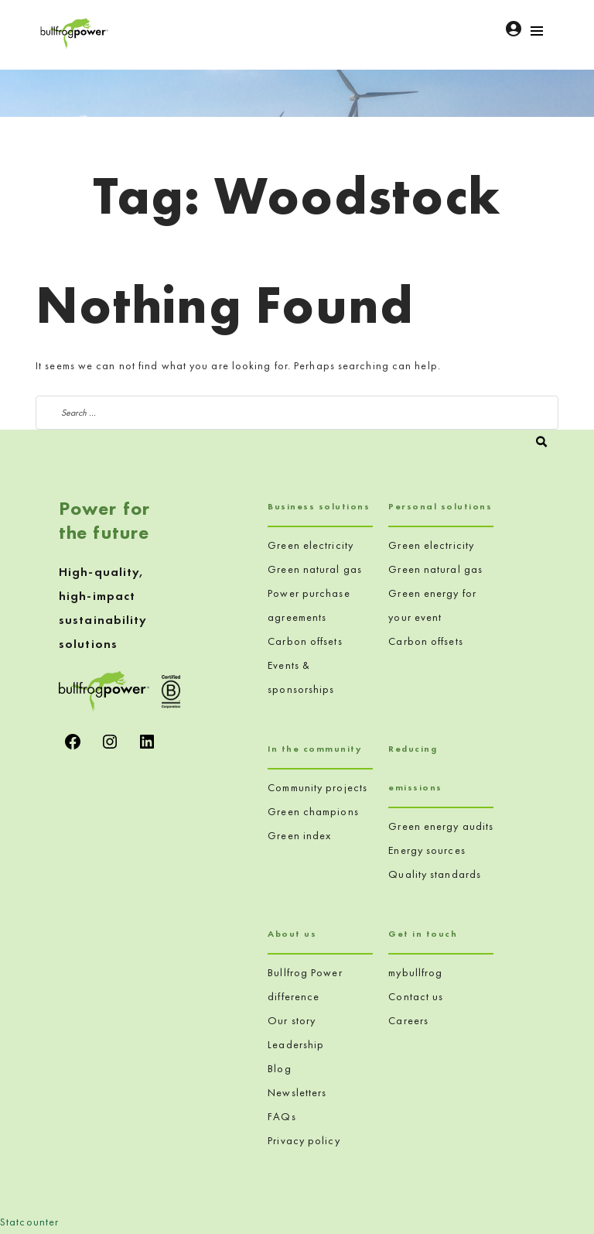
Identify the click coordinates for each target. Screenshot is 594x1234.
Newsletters (297, 1092)
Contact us (415, 996)
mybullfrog (415, 972)
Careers (408, 1020)
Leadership (296, 1044)
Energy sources (426, 850)
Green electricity (310, 545)
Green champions (313, 811)
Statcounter (29, 1222)
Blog (279, 1068)
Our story (292, 1020)
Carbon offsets (305, 641)
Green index (299, 835)
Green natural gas (315, 569)
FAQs (281, 1116)
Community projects (317, 787)
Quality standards (434, 874)
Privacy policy (304, 1140)
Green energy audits (440, 826)
